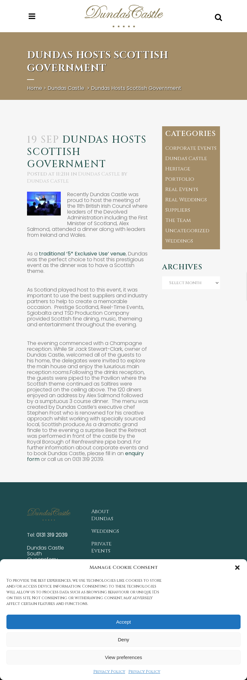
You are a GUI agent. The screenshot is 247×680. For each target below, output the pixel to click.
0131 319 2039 (52, 535)
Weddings (179, 240)
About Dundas (102, 515)
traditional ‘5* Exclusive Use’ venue (82, 253)
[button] (237, 567)
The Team (178, 220)
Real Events (181, 189)
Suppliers (177, 210)
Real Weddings (186, 199)
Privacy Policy (109, 671)
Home (34, 88)
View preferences (123, 657)
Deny (123, 639)
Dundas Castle (66, 88)
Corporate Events (190, 148)
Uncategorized (187, 230)
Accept (123, 622)
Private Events (101, 547)
